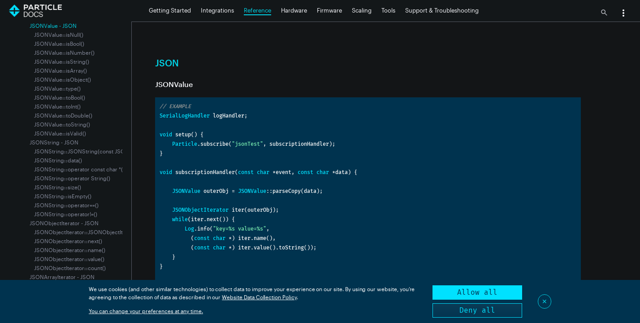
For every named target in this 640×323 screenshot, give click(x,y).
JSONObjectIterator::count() (70, 268)
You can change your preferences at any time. (146, 311)
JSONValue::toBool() (59, 97)
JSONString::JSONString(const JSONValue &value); (99, 151)
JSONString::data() (58, 160)
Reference (257, 10)
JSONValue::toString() (62, 124)
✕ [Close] (544, 301)
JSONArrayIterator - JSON (62, 277)
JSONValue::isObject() (62, 79)
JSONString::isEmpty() (62, 196)
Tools (388, 10)
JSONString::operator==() (66, 205)
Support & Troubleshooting (442, 10)
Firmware (329, 10)
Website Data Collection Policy (259, 297)
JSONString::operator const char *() (79, 169)
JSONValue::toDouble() (63, 115)
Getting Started (170, 10)
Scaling (362, 10)
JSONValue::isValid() (60, 133)
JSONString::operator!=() (65, 214)
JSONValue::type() (57, 88)
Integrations (217, 10)
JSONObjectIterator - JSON (64, 223)
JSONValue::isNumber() (64, 52)
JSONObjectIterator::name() (69, 250)
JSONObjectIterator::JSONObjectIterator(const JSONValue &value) (118, 232)
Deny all (477, 310)
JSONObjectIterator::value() (69, 259)
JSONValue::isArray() (60, 70)
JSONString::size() (57, 187)
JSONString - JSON (54, 142)
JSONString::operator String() (72, 178)
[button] (623, 14)
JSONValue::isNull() (58, 34)
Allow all (477, 292)
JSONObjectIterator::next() (68, 241)
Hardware (294, 10)
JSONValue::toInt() (57, 106)
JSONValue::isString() (61, 61)
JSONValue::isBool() (59, 43)
